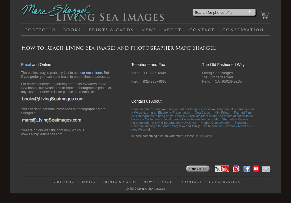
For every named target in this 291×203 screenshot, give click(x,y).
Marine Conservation (215, 122)
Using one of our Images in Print (188, 109)
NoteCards (202, 112)
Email (26, 64)
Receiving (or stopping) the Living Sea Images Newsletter (191, 121)
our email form (91, 73)
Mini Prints (222, 112)
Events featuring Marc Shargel (212, 119)
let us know (204, 136)
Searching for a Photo (146, 109)
